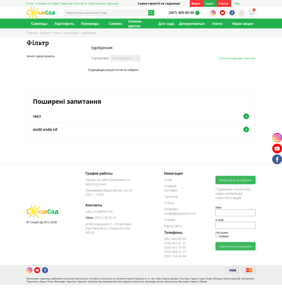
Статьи (223, 3)
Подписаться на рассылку (235, 248)
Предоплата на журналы (235, 182)
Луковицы (90, 23)
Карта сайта (173, 228)
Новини (222, 239)
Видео (196, 3)
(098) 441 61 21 (175, 245)
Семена (115, 23)
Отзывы (169, 222)
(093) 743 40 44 (175, 258)
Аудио (209, 3)
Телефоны (173, 234)
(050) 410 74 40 (175, 250)
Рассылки (221, 235)
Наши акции (242, 23)
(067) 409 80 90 (175, 241)
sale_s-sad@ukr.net (99, 214)
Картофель (64, 23)
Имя (218, 210)
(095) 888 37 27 (175, 254)
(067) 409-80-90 (181, 12)
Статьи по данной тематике (237, 58)
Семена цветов (134, 23)
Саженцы (39, 23)
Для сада (166, 23)
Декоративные (192, 23)
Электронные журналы (103, 3)
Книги (217, 23)
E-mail (219, 222)
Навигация (173, 175)
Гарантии (66, 3)
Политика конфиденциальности (177, 213)
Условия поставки (47, 3)
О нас (30, 3)
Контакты (80, 3)
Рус (237, 3)
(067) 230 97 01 (101, 220)
